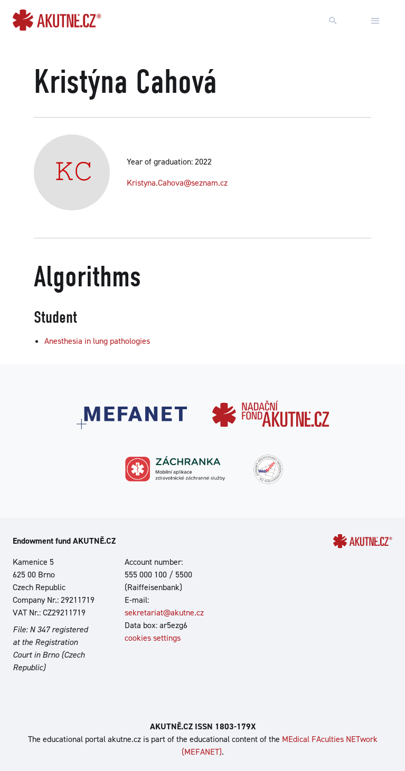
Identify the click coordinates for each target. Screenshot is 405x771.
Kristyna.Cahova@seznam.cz (177, 182)
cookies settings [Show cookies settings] (153, 637)
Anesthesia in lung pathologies (97, 340)
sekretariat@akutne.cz (164, 612)
